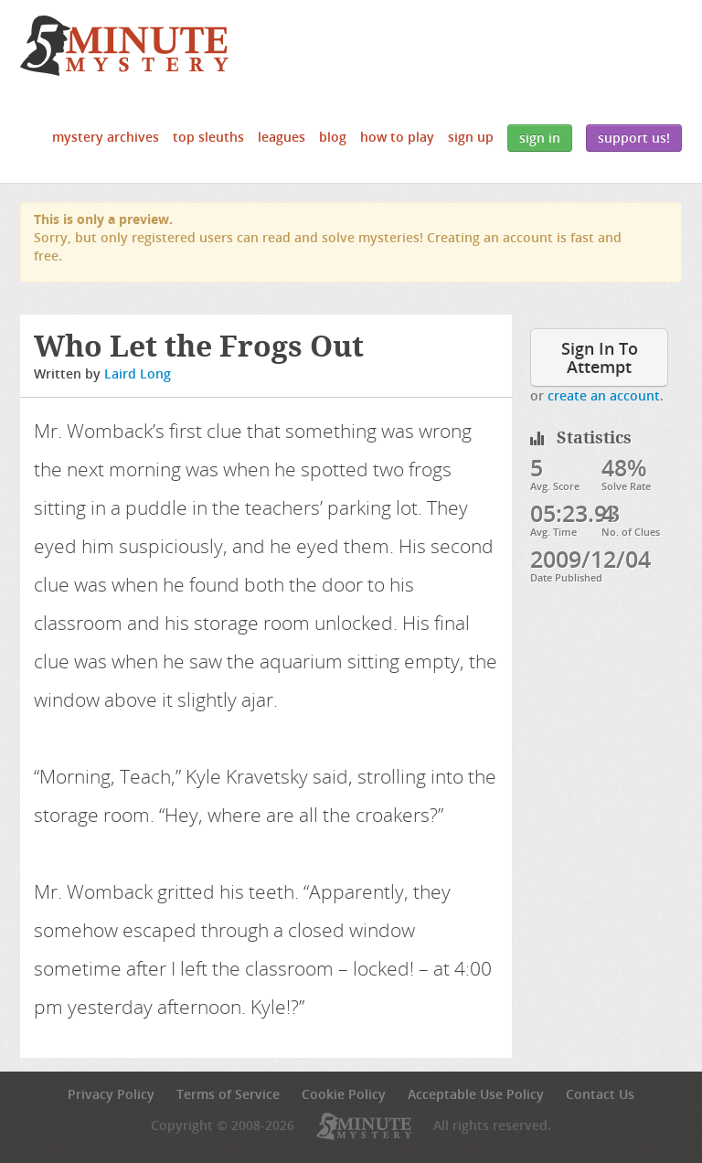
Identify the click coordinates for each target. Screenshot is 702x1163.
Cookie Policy (344, 1094)
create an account (604, 395)
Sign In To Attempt (599, 357)
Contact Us (600, 1094)
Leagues (281, 136)
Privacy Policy (111, 1094)
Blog (332, 136)
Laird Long (137, 373)
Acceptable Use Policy (476, 1094)
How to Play (397, 136)
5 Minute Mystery (124, 45)
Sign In (539, 137)
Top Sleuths (208, 136)
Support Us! (634, 137)
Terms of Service (228, 1094)
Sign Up (471, 136)
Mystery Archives (105, 136)
